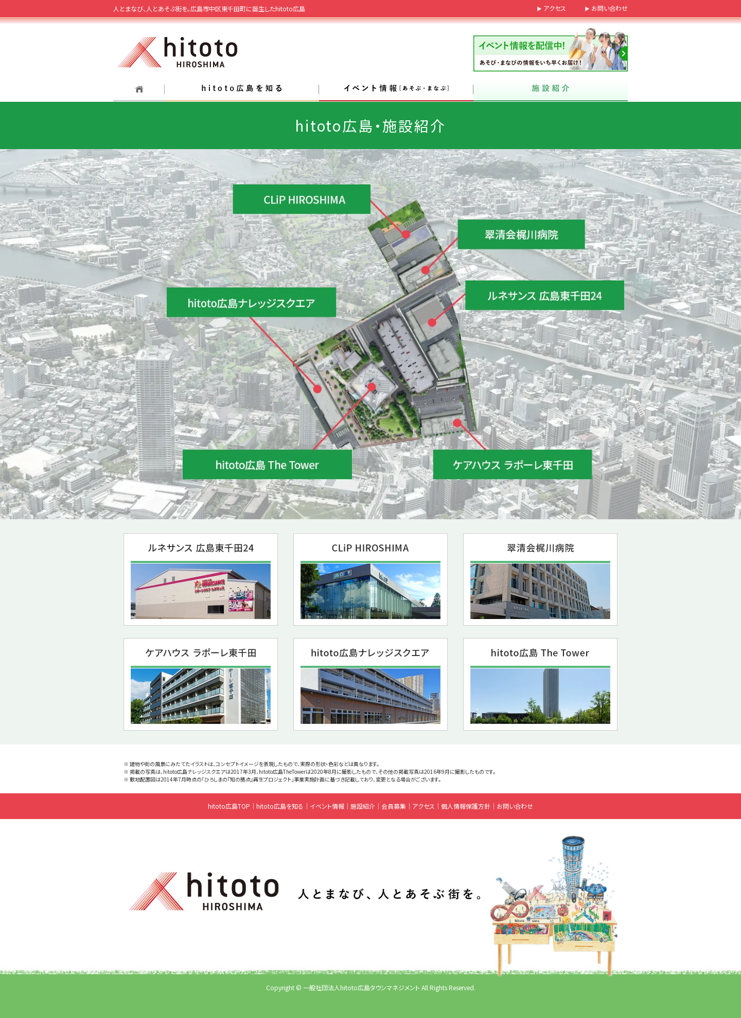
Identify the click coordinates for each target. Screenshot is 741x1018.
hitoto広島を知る (280, 806)
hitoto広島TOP (229, 806)
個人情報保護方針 (465, 806)
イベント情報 (327, 806)
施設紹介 (362, 806)
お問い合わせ (609, 8)
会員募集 (393, 806)
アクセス (554, 8)
